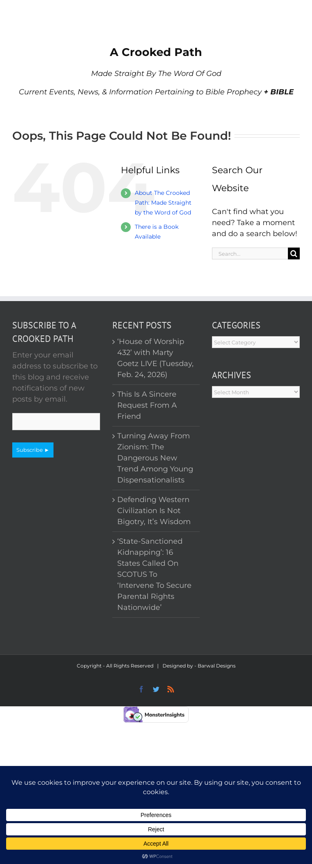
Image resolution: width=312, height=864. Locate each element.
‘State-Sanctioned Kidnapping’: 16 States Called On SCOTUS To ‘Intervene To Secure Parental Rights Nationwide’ (154, 574)
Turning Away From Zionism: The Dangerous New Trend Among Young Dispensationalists (155, 457)
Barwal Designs (217, 666)
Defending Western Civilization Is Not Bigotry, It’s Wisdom (154, 510)
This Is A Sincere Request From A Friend (147, 405)
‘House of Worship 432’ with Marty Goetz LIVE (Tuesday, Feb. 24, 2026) (155, 358)
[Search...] (250, 253)
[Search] (294, 253)
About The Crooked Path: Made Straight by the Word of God (163, 202)
